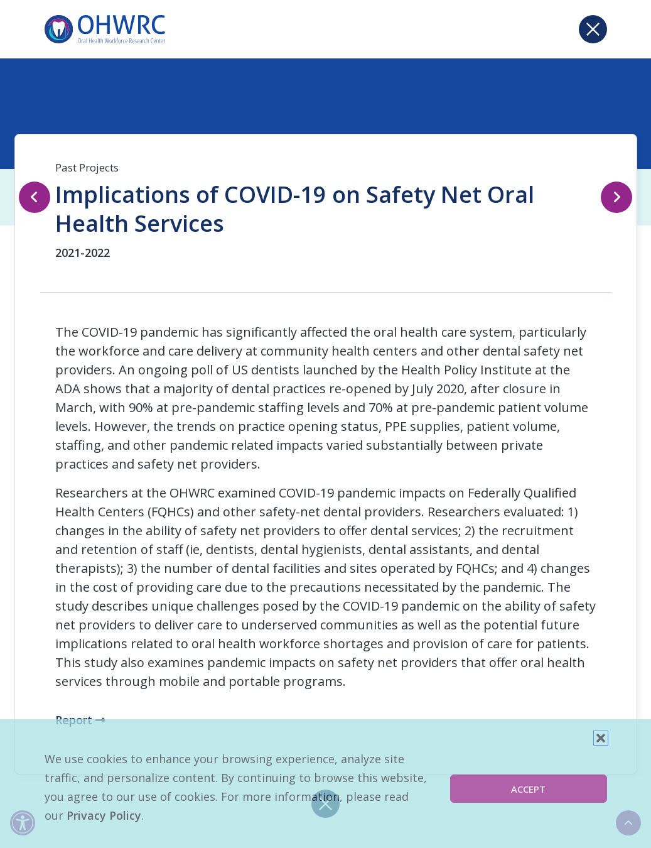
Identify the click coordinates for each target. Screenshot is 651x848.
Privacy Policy (104, 815)
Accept (528, 789)
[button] (601, 738)
